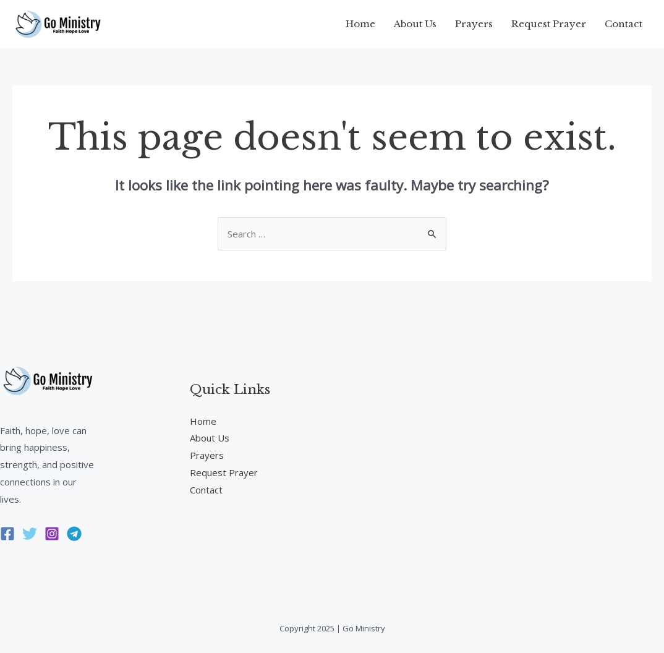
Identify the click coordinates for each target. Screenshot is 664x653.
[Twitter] (29, 533)
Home (360, 24)
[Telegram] (74, 533)
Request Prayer (548, 24)
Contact (623, 24)
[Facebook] (7, 533)
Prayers (474, 24)
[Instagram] (52, 533)
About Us (415, 24)
